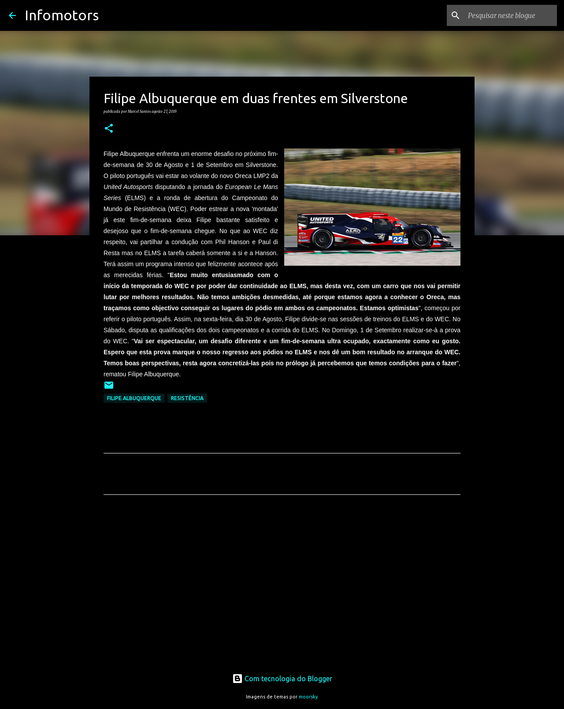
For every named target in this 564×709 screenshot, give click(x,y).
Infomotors (62, 15)
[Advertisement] (282, 584)
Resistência (187, 398)
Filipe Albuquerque (134, 398)
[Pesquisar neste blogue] (510, 15)
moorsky (308, 696)
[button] (109, 128)
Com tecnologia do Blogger (282, 679)
